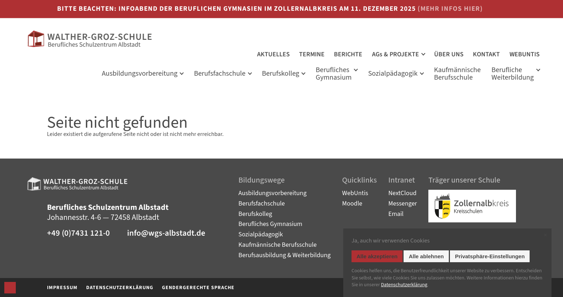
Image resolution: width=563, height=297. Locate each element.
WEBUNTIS (525, 54)
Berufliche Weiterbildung (513, 74)
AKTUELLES (273, 54)
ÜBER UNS (449, 54)
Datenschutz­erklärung (404, 284)
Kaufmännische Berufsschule (277, 244)
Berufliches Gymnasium (334, 74)
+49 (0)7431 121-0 (78, 233)
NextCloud (402, 193)
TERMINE (312, 54)
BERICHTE (348, 54)
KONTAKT (486, 54)
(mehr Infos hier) (450, 9)
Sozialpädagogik (393, 74)
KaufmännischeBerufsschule (457, 74)
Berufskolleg (280, 74)
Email (396, 213)
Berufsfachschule (219, 74)
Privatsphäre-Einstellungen (490, 256)
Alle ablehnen (426, 256)
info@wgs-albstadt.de (166, 233)
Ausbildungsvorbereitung (272, 193)
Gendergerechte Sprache (198, 287)
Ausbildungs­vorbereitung (140, 74)
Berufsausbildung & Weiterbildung (284, 255)
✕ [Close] (545, 235)
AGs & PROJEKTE (395, 54)
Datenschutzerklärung (119, 287)
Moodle (352, 203)
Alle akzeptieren (377, 256)
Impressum (62, 287)
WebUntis (355, 193)
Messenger (402, 203)
